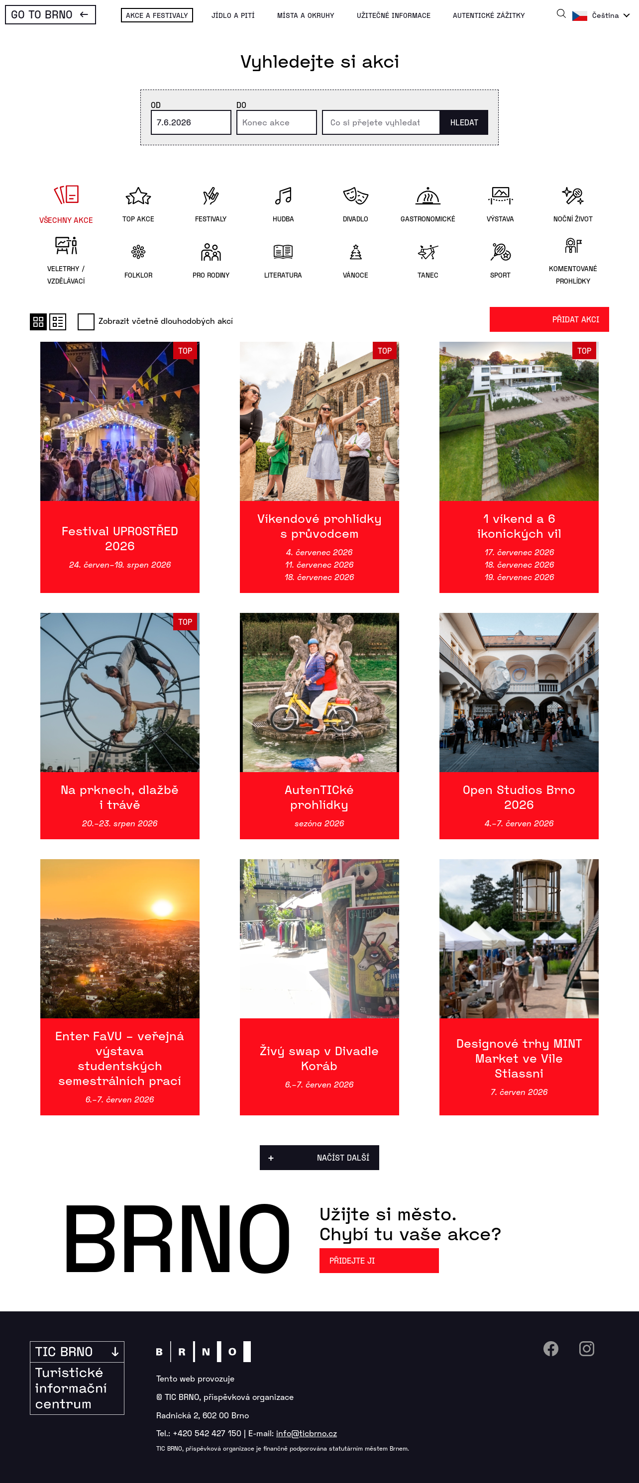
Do (241, 104)
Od (156, 104)
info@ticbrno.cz (306, 1433)
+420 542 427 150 (207, 1433)
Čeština (605, 15)
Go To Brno (42, 13)
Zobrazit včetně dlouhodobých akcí (155, 320)
